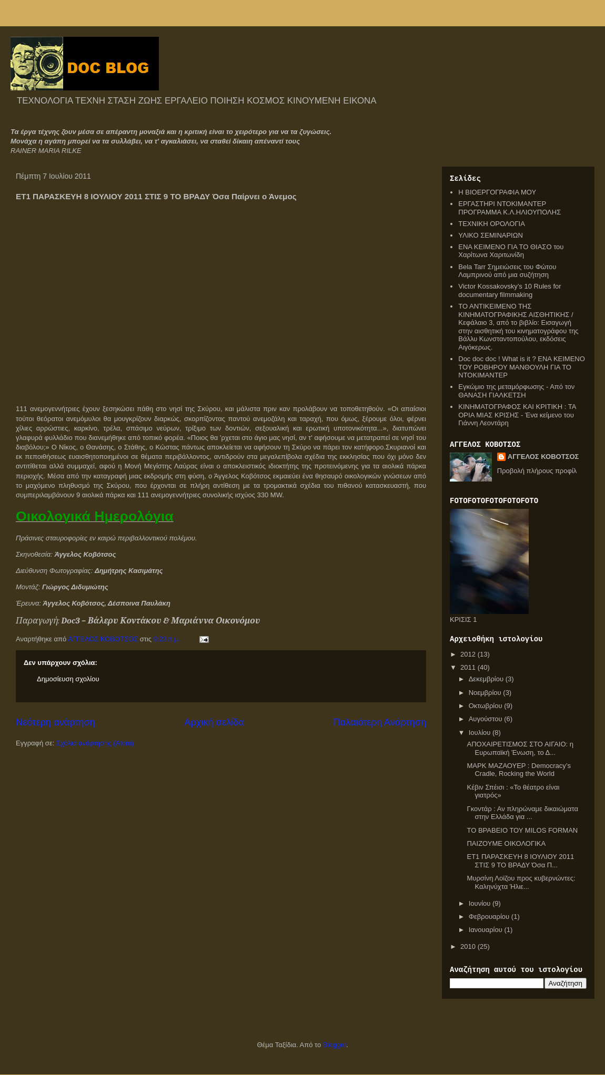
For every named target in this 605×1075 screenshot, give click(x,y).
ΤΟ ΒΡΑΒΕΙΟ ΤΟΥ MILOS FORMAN (522, 830)
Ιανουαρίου (487, 930)
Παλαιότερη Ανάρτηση (379, 722)
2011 (469, 667)
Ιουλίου (480, 732)
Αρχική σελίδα (214, 722)
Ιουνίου (480, 903)
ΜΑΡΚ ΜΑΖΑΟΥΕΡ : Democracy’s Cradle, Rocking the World (519, 770)
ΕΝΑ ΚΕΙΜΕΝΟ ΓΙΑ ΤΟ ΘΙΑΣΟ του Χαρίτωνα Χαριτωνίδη (510, 251)
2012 (469, 654)
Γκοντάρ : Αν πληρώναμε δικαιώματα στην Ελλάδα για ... (522, 813)
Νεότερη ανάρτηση (55, 722)
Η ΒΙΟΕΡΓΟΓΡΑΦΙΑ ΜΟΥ (497, 192)
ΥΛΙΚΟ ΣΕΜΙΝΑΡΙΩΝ (490, 235)
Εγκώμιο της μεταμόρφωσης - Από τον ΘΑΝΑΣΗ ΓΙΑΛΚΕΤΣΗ (516, 391)
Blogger (334, 1045)
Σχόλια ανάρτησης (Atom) (95, 743)
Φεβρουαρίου (490, 916)
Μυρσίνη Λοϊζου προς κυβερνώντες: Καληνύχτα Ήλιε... (521, 882)
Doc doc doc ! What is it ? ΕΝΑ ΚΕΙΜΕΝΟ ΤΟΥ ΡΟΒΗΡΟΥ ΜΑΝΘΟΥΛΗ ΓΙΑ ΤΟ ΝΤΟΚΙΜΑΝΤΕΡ (521, 367)
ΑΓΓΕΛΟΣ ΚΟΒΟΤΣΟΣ (543, 456)
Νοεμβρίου (486, 693)
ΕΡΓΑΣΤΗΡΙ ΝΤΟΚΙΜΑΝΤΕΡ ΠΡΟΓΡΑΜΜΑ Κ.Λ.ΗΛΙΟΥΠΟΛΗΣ (509, 208)
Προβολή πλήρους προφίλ (537, 471)
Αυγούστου (487, 719)
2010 (469, 946)
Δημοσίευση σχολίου (68, 679)
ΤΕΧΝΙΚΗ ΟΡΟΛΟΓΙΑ (491, 224)
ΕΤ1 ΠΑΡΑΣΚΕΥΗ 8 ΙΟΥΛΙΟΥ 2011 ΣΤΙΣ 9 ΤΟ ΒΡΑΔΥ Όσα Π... (520, 861)
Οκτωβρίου (486, 706)
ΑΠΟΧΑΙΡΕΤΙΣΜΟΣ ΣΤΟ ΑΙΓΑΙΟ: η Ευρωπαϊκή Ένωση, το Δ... (520, 748)
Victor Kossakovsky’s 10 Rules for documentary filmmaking (509, 290)
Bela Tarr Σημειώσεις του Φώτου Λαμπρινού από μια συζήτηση (507, 271)
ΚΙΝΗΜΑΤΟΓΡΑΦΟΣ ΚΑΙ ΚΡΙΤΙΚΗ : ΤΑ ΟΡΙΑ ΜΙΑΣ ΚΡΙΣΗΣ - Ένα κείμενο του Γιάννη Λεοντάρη (517, 415)
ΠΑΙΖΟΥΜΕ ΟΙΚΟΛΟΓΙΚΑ (506, 843)
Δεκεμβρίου (487, 679)
